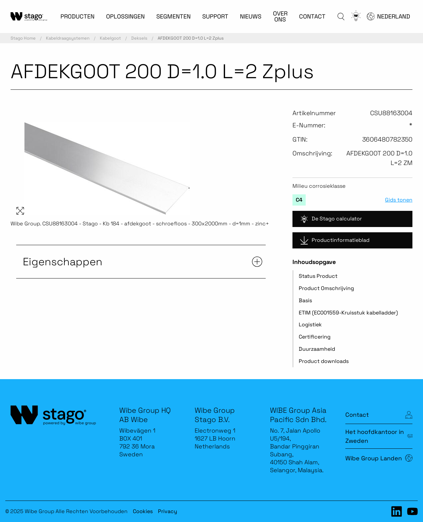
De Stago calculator (331, 219)
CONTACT (312, 16)
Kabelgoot (110, 38)
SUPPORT (215, 16)
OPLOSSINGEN (125, 16)
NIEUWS (250, 16)
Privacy (167, 511)
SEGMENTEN (173, 16)
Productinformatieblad (334, 240)
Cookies (143, 511)
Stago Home (23, 38)
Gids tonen (398, 200)
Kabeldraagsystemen (68, 38)
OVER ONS (280, 16)
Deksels (139, 38)
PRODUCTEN (77, 16)
